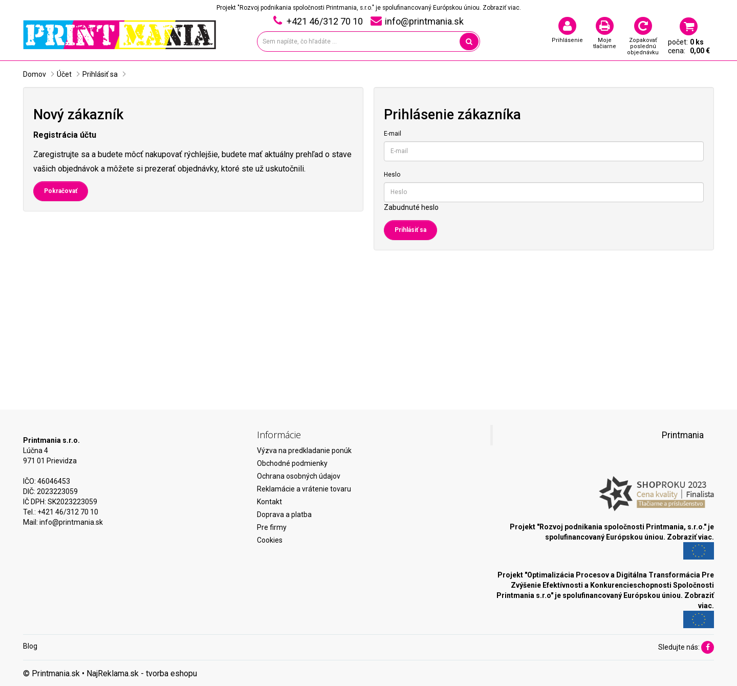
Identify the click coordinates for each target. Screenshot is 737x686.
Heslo (392, 174)
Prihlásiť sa (100, 74)
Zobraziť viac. (502, 7)
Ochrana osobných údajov (298, 476)
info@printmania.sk (71, 522)
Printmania (683, 435)
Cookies (270, 540)
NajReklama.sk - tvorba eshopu (141, 673)
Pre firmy (272, 527)
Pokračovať (60, 191)
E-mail (392, 133)
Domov (34, 74)
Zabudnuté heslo (411, 207)
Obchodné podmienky (292, 463)
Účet (64, 74)
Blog (30, 646)
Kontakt (269, 502)
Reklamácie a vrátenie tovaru (304, 489)
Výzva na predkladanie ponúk (304, 450)
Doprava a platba (284, 514)
